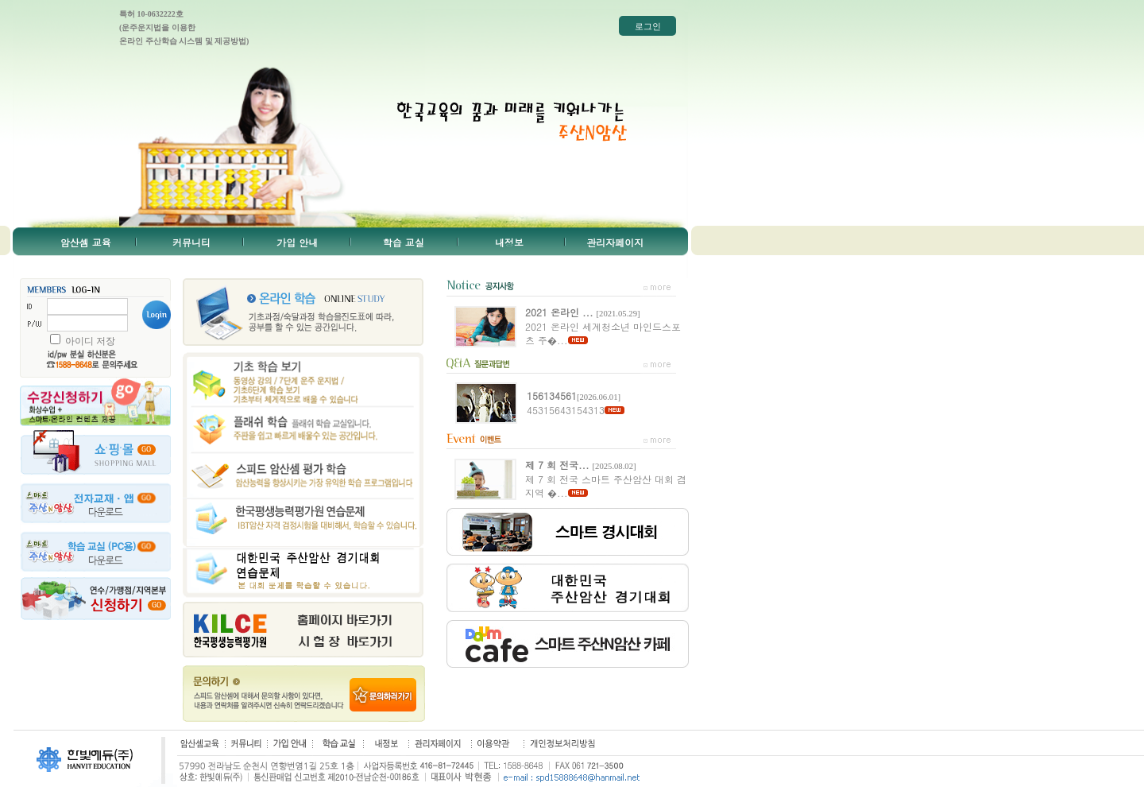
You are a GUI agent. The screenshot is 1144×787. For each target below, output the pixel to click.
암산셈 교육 (85, 242)
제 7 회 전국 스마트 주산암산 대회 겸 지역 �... (605, 478)
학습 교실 (403, 242)
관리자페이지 (615, 242)
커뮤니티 (191, 242)
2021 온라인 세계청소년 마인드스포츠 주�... (603, 326)
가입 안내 (297, 242)
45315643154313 (573, 403)
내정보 (509, 242)
